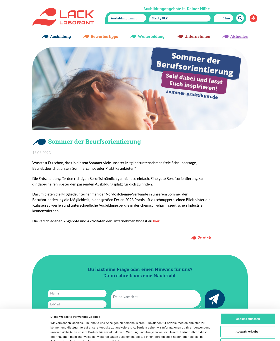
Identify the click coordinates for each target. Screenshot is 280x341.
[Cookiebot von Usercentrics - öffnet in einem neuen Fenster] (25, 333)
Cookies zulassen (248, 290)
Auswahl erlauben (248, 303)
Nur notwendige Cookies (248, 315)
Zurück (204, 237)
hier (156, 221)
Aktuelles (239, 36)
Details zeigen (204, 333)
